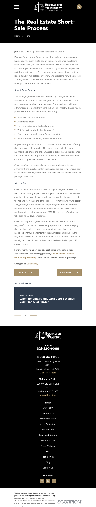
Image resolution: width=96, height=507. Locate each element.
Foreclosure (48, 429)
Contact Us (48, 467)
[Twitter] (48, 481)
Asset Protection (48, 424)
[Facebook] (42, 481)
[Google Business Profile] (54, 481)
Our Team (48, 407)
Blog (48, 462)
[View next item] (33, 315)
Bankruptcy (32, 263)
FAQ (48, 451)
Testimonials (48, 456)
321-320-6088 (48, 348)
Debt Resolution (48, 418)
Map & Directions (48, 372)
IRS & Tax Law (48, 440)
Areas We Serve (48, 445)
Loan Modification (48, 435)
